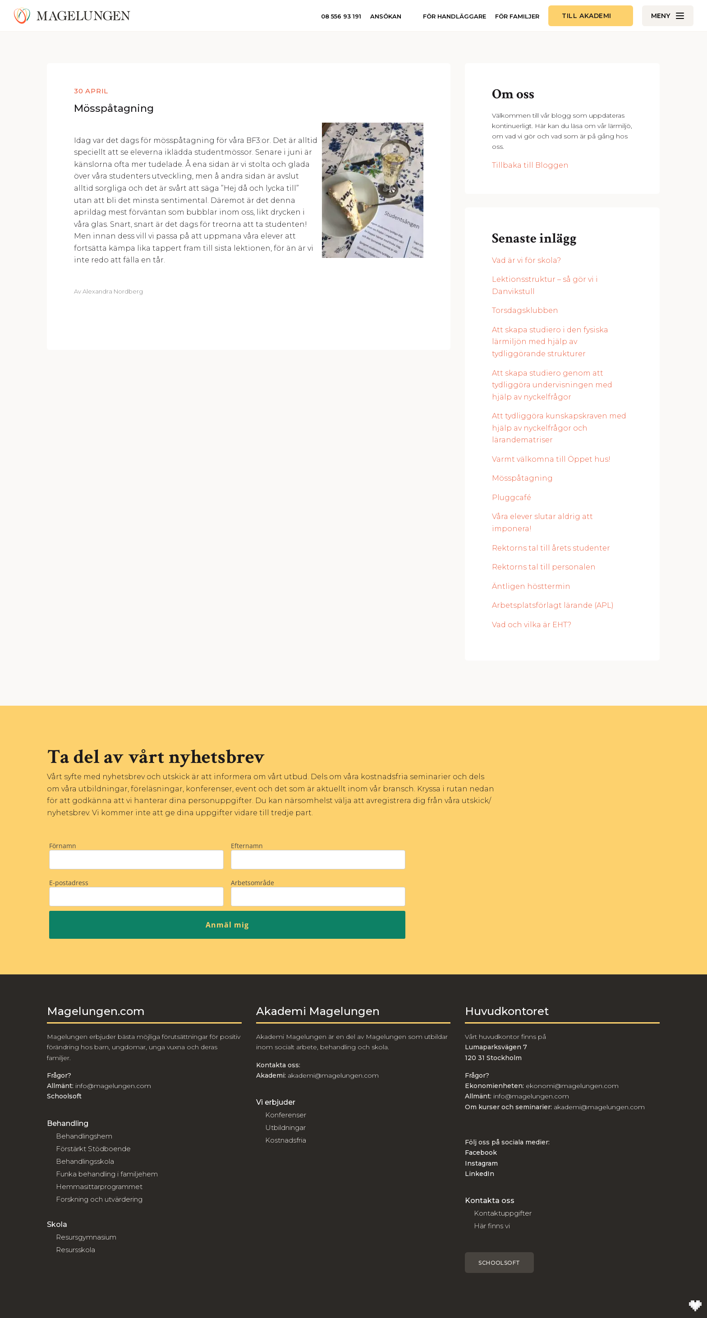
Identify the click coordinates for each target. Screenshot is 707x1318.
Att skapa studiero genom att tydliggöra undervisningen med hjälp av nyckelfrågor (552, 385)
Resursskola (75, 1249)
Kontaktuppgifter (503, 1213)
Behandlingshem (84, 1136)
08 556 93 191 (341, 16)
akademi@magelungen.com (333, 1075)
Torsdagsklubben (525, 310)
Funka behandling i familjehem (107, 1174)
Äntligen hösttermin (531, 586)
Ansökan (385, 16)
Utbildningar (285, 1127)
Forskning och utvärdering (99, 1199)
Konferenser (285, 1114)
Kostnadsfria (285, 1140)
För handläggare (454, 16)
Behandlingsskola (85, 1161)
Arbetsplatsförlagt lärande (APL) (553, 605)
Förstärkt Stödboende (93, 1148)
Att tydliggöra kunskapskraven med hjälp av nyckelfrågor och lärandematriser (559, 428)
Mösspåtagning (114, 108)
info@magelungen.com (112, 1086)
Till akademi (586, 16)
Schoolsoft (499, 1262)
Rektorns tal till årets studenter (551, 548)
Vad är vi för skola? (526, 260)
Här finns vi (492, 1225)
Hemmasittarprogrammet (99, 1186)
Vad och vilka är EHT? (531, 624)
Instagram (481, 1163)
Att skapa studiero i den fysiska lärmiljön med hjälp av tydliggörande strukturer (550, 342)
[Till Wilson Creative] (695, 1306)
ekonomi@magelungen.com (572, 1086)
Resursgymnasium (86, 1237)
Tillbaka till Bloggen (530, 165)
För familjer (517, 16)
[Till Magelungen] (72, 16)
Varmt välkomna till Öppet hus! (551, 459)
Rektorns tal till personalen (544, 567)
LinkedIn (479, 1174)
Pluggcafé (511, 497)
